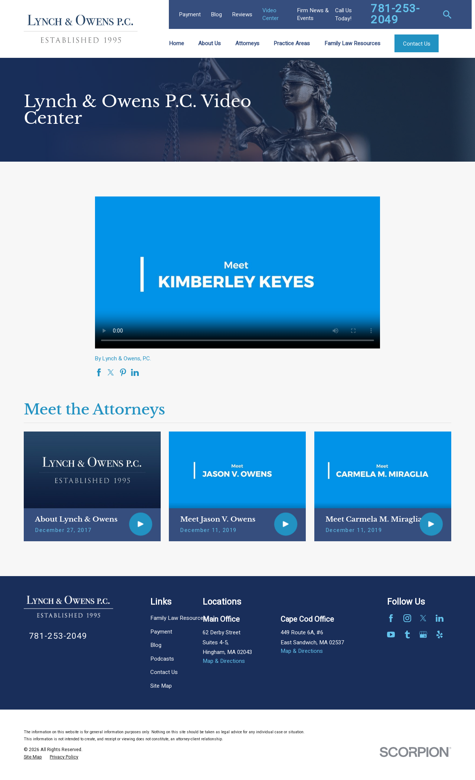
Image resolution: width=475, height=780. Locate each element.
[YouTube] (391, 634)
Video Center (270, 14)
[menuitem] (33, 757)
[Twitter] (423, 618)
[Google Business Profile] (423, 634)
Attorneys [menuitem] (247, 43)
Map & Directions (224, 661)
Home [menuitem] (176, 43)
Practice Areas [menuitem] (291, 43)
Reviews (242, 14)
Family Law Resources (178, 618)
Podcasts (162, 659)
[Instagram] (407, 618)
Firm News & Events (313, 14)
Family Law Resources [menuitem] (352, 43)
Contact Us (164, 672)
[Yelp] (439, 634)
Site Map (161, 686)
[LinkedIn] (439, 618)
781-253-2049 (395, 14)
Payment (190, 14)
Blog (216, 14)
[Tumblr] (407, 634)
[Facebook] (391, 618)
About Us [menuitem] (209, 43)
